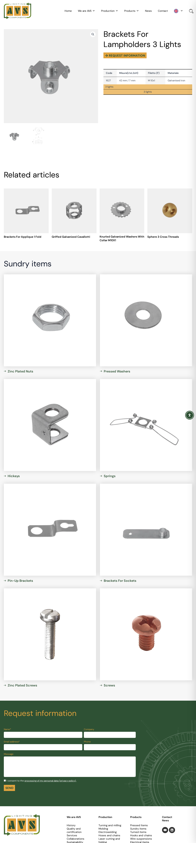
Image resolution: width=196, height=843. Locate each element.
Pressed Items (139, 825)
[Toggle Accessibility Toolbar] (189, 415)
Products (131, 11)
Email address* (12, 741)
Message (8, 754)
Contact (163, 11)
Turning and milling (110, 825)
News (148, 11)
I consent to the (41, 780)
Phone (87, 741)
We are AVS (86, 11)
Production (109, 11)
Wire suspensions (141, 838)
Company (89, 729)
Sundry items (138, 828)
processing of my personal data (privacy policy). (50, 780)
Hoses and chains (109, 835)
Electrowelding (108, 832)
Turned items (138, 832)
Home (68, 11)
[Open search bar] (190, 11)
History (71, 825)
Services (72, 835)
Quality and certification (74, 830)
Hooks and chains (141, 835)
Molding (103, 828)
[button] (93, 34)
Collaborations (75, 838)
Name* (7, 729)
